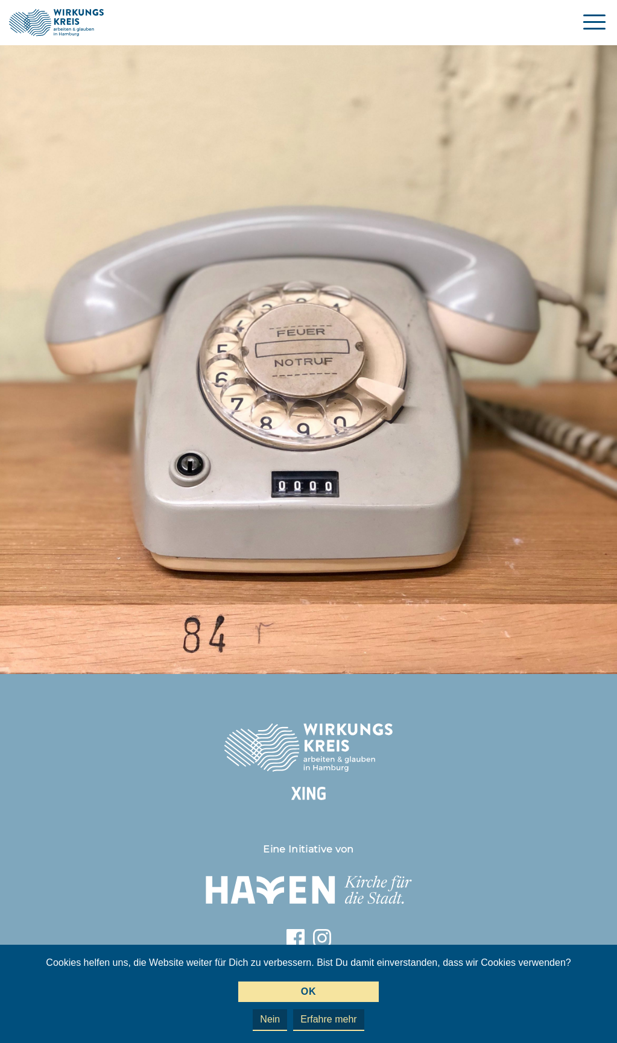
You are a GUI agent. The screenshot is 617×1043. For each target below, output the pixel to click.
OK (308, 991)
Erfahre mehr (328, 1019)
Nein (270, 1019)
